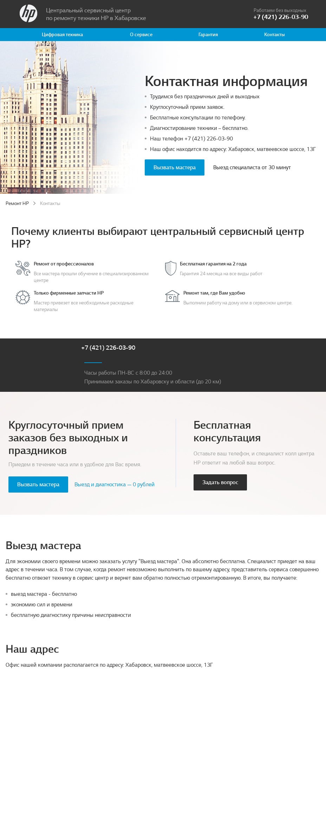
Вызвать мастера (175, 167)
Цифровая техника (62, 34)
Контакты (274, 34)
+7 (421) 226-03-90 (208, 139)
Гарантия (208, 34)
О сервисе (141, 34)
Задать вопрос (220, 482)
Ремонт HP (17, 203)
